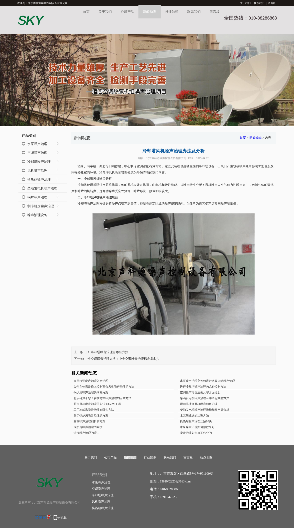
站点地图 (206, 457)
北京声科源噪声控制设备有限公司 (166, 158)
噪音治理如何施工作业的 (196, 432)
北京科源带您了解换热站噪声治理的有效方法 (102, 398)
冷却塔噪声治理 (39, 161)
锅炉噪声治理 (37, 197)
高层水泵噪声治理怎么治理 (91, 381)
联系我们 (259, 3)
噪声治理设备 (37, 215)
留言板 (272, 3)
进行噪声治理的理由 (87, 432)
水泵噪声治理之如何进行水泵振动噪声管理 (207, 381)
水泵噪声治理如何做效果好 (197, 427)
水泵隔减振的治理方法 (194, 415)
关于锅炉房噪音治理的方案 (91, 415)
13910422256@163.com (175, 481)
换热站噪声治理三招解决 (196, 421)
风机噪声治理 (37, 170)
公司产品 (127, 12)
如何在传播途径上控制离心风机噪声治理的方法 (104, 386)
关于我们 (245, 3)
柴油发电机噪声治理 (42, 188)
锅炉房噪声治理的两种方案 (91, 392)
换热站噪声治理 (39, 179)
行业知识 (171, 12)
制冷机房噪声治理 (40, 206)
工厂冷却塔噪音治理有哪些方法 (106, 352)
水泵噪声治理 (37, 144)
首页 (86, 12)
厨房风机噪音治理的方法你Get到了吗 (97, 404)
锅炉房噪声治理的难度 (88, 427)
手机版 (62, 517)
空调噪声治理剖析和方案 (89, 421)
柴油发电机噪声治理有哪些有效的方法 (204, 398)
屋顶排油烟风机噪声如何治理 (199, 404)
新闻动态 (149, 12)
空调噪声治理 (37, 153)
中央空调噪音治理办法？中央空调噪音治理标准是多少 (122, 359)
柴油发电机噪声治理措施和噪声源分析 (204, 409)
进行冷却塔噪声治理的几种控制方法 (203, 386)
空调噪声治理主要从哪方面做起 (200, 392)
